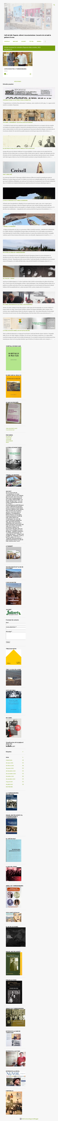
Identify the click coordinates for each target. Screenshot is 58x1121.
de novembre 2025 (11, 773)
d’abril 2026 (9, 760)
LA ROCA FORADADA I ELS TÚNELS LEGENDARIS (15, 200)
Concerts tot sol (10, 430)
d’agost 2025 (9, 781)
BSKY (7, 442)
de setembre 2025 (10, 779)
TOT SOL (31, 41)
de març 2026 (9, 763)
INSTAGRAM (9, 441)
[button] (30, 74)
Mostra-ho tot (8, 49)
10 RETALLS (7, 41)
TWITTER (8, 438)
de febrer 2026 (10, 765)
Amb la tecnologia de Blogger (29, 1119)
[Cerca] (54, 5)
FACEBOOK (9, 436)
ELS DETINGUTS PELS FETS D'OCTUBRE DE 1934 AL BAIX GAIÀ (19, 148)
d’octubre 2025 (10, 776)
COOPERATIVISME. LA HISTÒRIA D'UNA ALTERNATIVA (17, 100)
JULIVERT (23, 41)
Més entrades (17, 81)
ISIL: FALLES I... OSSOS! (8, 278)
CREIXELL (39, 41)
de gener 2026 (10, 768)
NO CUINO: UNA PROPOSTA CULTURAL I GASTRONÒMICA (17, 304)
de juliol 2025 (9, 784)
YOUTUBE (8, 439)
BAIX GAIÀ (15, 41)
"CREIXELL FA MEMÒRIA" (9, 226)
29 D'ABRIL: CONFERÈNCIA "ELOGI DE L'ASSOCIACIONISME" (18, 122)
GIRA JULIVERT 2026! (11, 428)
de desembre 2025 (11, 771)
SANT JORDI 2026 (7, 174)
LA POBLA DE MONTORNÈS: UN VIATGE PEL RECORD (16, 330)
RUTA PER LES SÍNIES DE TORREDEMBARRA (14, 252)
